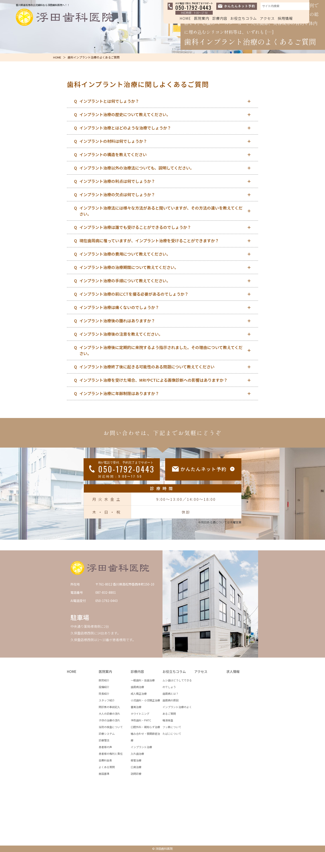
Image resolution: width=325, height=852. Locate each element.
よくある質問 (107, 767)
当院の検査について (111, 727)
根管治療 (136, 760)
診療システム (107, 733)
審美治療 (136, 707)
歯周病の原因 (170, 700)
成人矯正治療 (139, 693)
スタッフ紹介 (107, 700)
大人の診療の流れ (109, 713)
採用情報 (285, 18)
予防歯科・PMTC (141, 720)
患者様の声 (105, 747)
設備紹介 (104, 687)
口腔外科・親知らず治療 (145, 727)
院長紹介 (104, 693)
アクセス (267, 18)
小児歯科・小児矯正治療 (145, 700)
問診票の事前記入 (109, 707)
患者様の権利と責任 (111, 753)
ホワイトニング (140, 713)
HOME (185, 18)
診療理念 (104, 740)
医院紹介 (104, 680)
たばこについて (171, 733)
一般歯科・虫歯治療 (143, 680)
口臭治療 (136, 767)
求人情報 (233, 671)
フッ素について (171, 727)
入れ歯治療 (137, 753)
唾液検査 (167, 720)
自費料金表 (105, 760)
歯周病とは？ (170, 693)
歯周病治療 (137, 687)
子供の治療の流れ (109, 720)
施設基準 (104, 773)
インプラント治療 (141, 747)
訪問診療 (136, 773)
